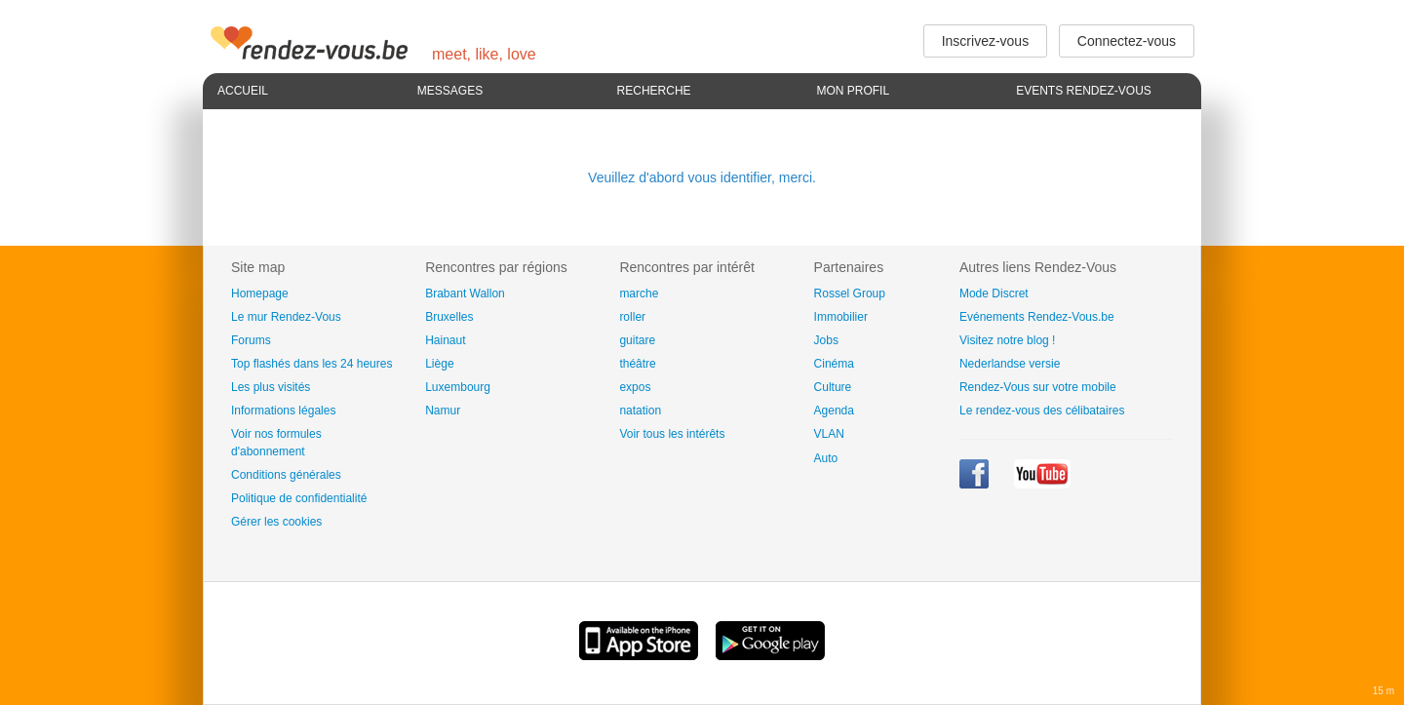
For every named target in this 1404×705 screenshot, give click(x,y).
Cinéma (834, 364)
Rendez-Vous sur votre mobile (1037, 387)
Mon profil (852, 91)
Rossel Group (849, 293)
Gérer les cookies (276, 522)
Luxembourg (457, 387)
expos (634, 387)
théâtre (637, 364)
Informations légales (283, 410)
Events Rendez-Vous (1083, 91)
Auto (826, 458)
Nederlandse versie (1009, 364)
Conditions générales (286, 475)
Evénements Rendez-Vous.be (1036, 317)
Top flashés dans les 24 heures (311, 364)
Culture (833, 387)
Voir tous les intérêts (671, 434)
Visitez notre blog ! (1007, 340)
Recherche (654, 91)
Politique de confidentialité (299, 498)
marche (638, 293)
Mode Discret (994, 293)
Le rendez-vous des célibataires (1041, 410)
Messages (450, 91)
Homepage (260, 293)
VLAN (829, 434)
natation (640, 410)
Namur (442, 410)
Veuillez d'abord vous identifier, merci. (702, 177)
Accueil (242, 91)
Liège (439, 364)
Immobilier (841, 317)
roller (632, 317)
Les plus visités (270, 387)
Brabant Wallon (465, 293)
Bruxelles (449, 317)
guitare (637, 340)
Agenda (834, 410)
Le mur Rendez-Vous (286, 317)
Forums (251, 340)
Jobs (826, 340)
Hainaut (445, 340)
